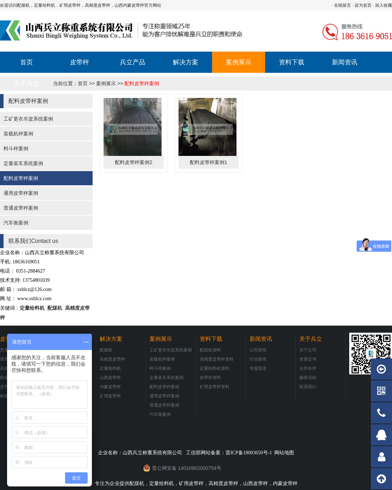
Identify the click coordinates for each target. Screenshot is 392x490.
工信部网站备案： (229, 452)
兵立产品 (132, 62)
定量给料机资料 (214, 368)
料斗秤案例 (16, 148)
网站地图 (284, 452)
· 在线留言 (341, 5)
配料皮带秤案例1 (208, 162)
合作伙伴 (307, 368)
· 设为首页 (361, 5)
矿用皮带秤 (110, 395)
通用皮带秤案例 (21, 193)
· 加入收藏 (382, 5)
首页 (26, 62)
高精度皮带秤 (112, 359)
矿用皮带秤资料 (214, 386)
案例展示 (238, 62)
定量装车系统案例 (23, 163)
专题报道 (258, 368)
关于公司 (307, 350)
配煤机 (54, 308)
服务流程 (307, 377)
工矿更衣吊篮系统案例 (28, 119)
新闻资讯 (344, 62)
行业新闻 (258, 359)
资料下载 (291, 62)
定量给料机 (32, 308)
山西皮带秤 (110, 377)
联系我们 (307, 386)
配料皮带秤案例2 (133, 162)
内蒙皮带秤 (110, 386)
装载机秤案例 (18, 133)
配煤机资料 (210, 350)
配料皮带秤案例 (141, 83)
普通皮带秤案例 (21, 208)
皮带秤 (79, 62)
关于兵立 (26, 83)
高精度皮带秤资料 (217, 359)
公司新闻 (258, 350)
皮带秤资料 (210, 377)
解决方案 (185, 62)
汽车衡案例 (16, 223)
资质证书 (307, 359)
